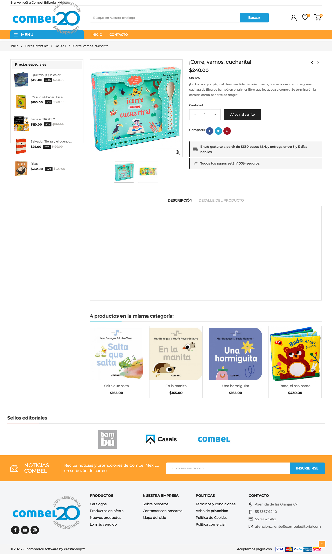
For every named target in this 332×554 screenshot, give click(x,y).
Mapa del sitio (154, 518)
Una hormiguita (235, 386)
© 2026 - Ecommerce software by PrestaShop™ (47, 549)
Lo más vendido (103, 524)
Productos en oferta (106, 511)
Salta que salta (116, 386)
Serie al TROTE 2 (43, 119)
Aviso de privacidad (212, 511)
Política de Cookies (211, 518)
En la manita (176, 386)
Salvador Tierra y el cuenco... (51, 141)
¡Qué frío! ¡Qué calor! (46, 75)
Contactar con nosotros (162, 511)
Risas (34, 164)
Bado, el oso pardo (294, 386)
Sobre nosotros (155, 504)
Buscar (254, 18)
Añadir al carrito (242, 114)
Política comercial (210, 524)
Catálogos (98, 504)
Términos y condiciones (215, 504)
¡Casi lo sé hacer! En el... (48, 97)
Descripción (180, 200)
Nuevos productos (105, 518)
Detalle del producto (221, 200)
